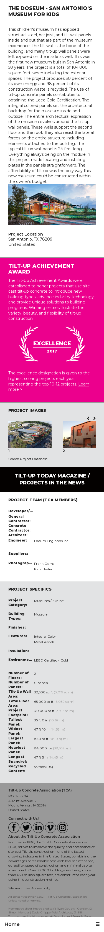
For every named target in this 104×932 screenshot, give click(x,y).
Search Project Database (27, 459)
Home (12, 924)
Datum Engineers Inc (51, 541)
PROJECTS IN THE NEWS (52, 483)
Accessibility (40, 888)
